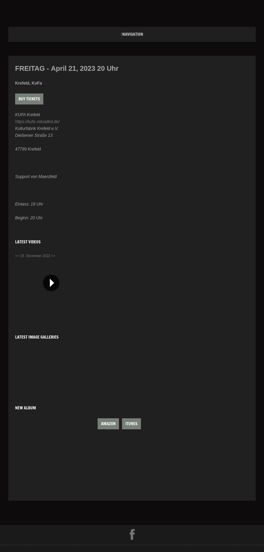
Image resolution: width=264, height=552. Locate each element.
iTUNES (131, 424)
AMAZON (108, 424)
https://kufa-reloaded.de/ (37, 121)
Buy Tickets (29, 99)
